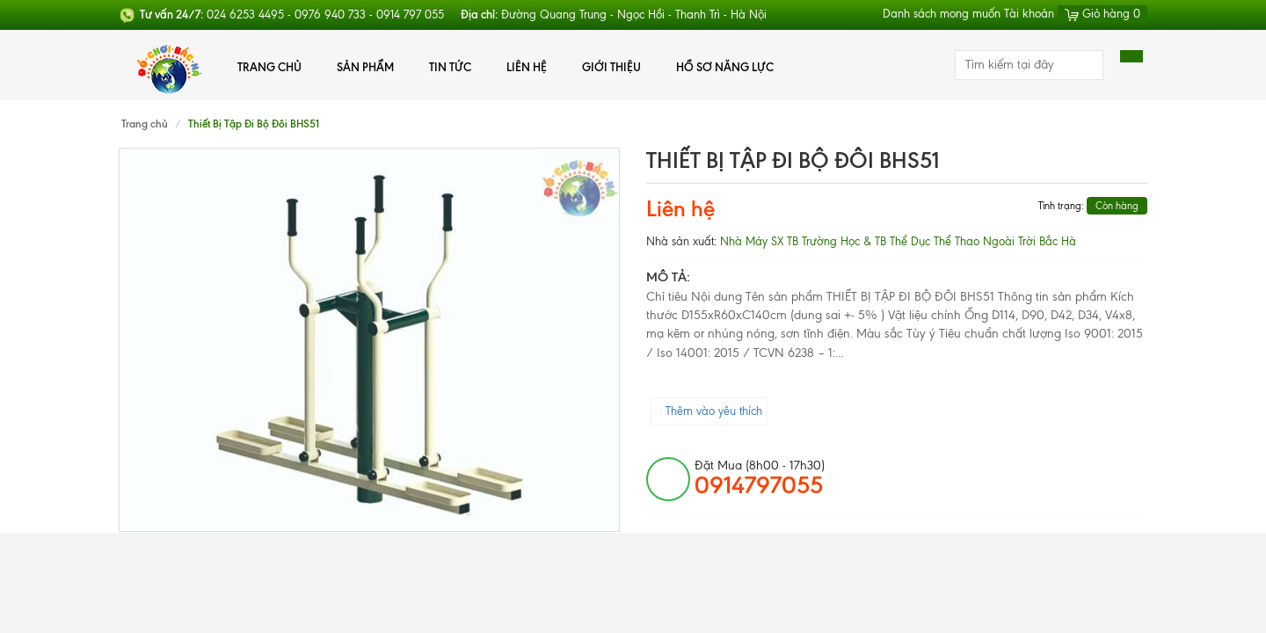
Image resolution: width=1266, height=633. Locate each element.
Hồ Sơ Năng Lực (725, 67)
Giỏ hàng (1102, 13)
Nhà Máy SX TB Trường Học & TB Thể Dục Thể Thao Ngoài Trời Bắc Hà (898, 241)
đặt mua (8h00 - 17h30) (760, 478)
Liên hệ (526, 67)
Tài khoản (1029, 13)
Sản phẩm (365, 67)
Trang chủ (269, 67)
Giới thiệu (611, 67)
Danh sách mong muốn (941, 13)
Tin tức (450, 67)
